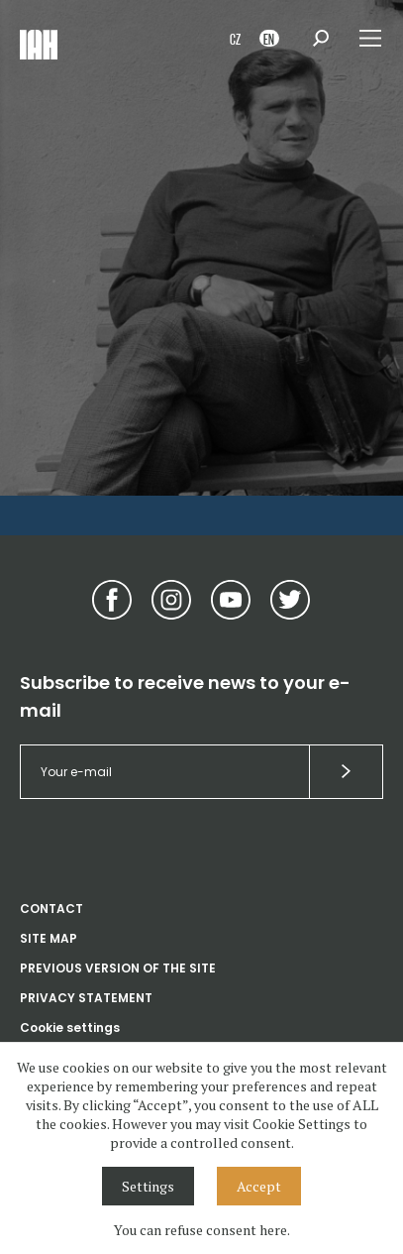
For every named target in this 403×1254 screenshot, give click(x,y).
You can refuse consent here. (202, 1229)
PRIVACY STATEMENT (86, 997)
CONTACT (51, 908)
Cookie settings (70, 1027)
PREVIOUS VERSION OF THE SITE (118, 968)
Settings (148, 1186)
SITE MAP (48, 938)
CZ (235, 38)
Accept (259, 1186)
